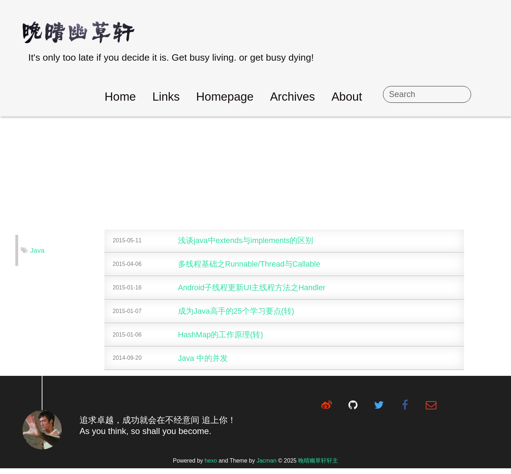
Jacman (266, 466)
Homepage (260, 96)
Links (201, 96)
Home (156, 96)
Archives (328, 96)
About (382, 96)
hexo (211, 466)
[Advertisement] (256, 173)
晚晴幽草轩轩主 (318, 466)
